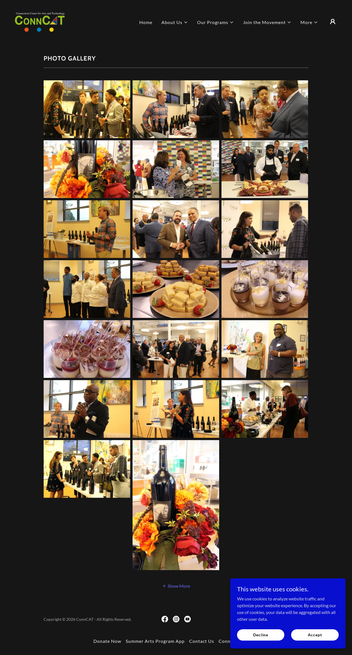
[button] (174, 22)
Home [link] (145, 22)
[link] (40, 20)
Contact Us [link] (201, 641)
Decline (261, 634)
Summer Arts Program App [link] (155, 641)
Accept (315, 634)
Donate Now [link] (107, 641)
